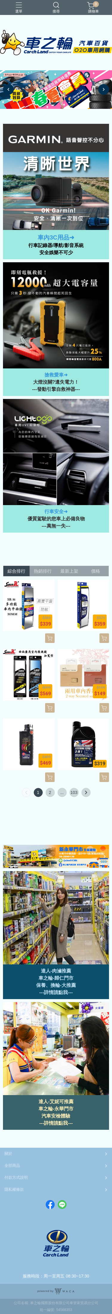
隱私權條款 (14, 1189)
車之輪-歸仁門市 (56, 978)
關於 (8, 1153)
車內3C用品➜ (56, 237)
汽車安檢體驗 (56, 1115)
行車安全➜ (56, 511)
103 (73, 792)
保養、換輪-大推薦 (56, 985)
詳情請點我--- (58, 1123)
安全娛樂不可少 (56, 252)
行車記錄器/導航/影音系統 (56, 245)
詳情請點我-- (57, 992)
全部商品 (12, 1165)
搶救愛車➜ (56, 374)
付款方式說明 (16, 1177)
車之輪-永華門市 (56, 1108)
